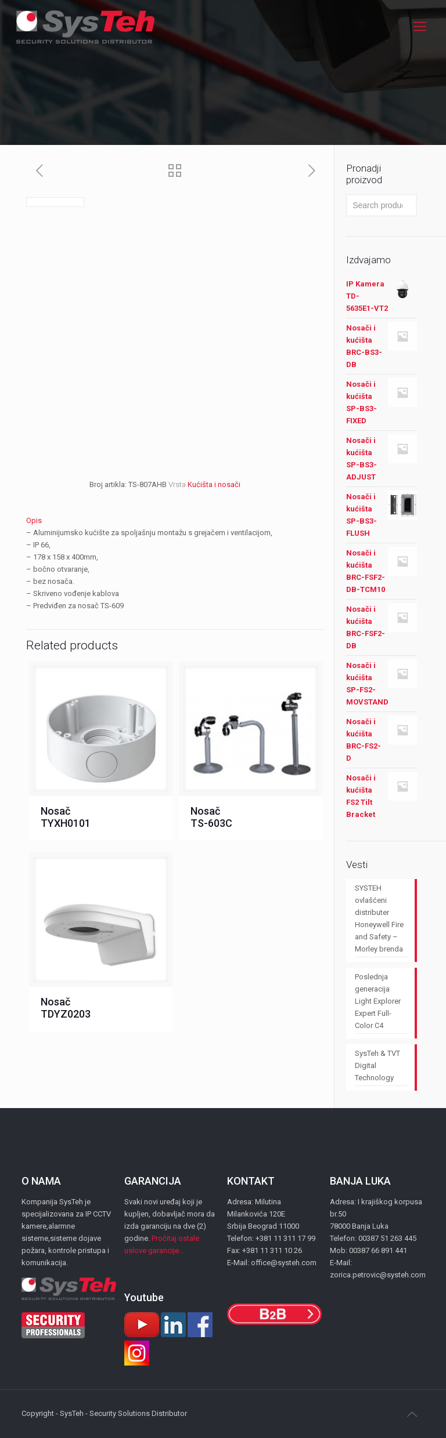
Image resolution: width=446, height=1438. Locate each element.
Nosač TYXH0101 (66, 817)
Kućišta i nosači (214, 484)
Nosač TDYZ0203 (66, 1008)
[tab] (175, 520)
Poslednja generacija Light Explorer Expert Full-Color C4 (378, 1001)
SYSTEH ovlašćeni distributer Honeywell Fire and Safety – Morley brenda (379, 918)
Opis (34, 520)
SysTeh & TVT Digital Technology (377, 1065)
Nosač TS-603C (211, 817)
